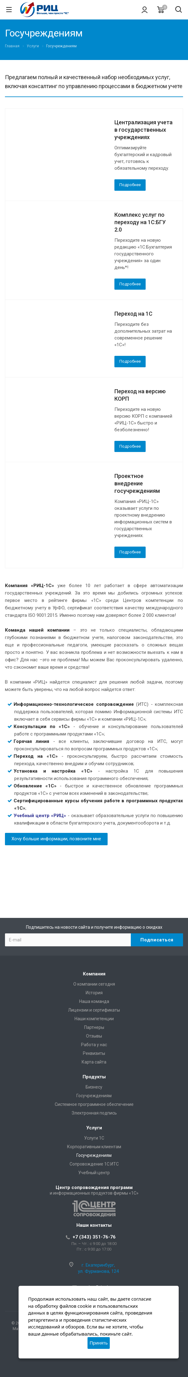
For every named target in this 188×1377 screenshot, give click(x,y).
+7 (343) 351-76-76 (94, 1237)
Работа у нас (94, 1044)
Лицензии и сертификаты (94, 1010)
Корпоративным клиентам (94, 1146)
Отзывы (94, 1036)
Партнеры (94, 1027)
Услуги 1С (94, 1138)
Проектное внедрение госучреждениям (137, 483)
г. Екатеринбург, (98, 1265)
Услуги (94, 1128)
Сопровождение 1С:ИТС (94, 1164)
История (94, 992)
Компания (94, 974)
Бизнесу (94, 1087)
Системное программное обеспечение (94, 1104)
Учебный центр (94, 1172)
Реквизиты (94, 1053)
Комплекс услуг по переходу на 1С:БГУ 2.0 (140, 222)
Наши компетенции (94, 1018)
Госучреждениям (94, 1095)
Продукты (94, 1077)
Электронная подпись (94, 1113)
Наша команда (94, 1001)
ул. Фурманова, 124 (98, 1271)
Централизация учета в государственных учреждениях (143, 129)
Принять (99, 1343)
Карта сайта (94, 1061)
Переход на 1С (133, 313)
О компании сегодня (94, 984)
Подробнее (130, 184)
